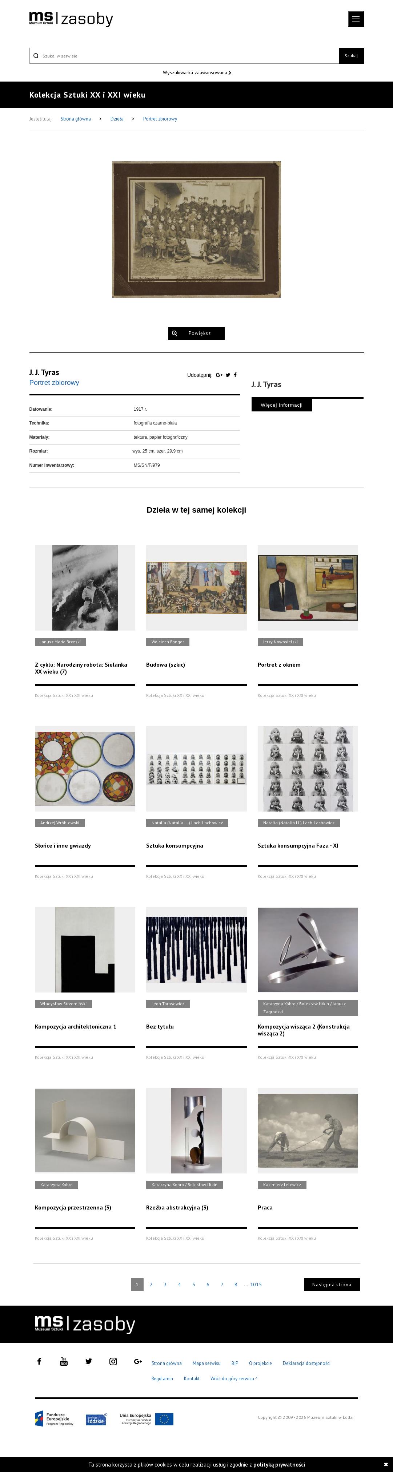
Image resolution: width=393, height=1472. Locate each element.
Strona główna (76, 119)
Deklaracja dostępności (306, 1363)
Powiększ (200, 333)
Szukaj (351, 55)
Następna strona (332, 1285)
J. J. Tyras (44, 372)
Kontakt (192, 1379)
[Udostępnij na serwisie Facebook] (235, 375)
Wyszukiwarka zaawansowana (196, 72)
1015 (256, 1284)
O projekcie (260, 1363)
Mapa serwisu (207, 1363)
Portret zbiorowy (160, 119)
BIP (235, 1363)
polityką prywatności (279, 1464)
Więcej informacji (281, 405)
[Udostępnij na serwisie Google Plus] (220, 375)
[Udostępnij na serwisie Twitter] (229, 375)
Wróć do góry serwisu (234, 1379)
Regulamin (162, 1379)
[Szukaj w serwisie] (184, 56)
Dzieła (118, 119)
